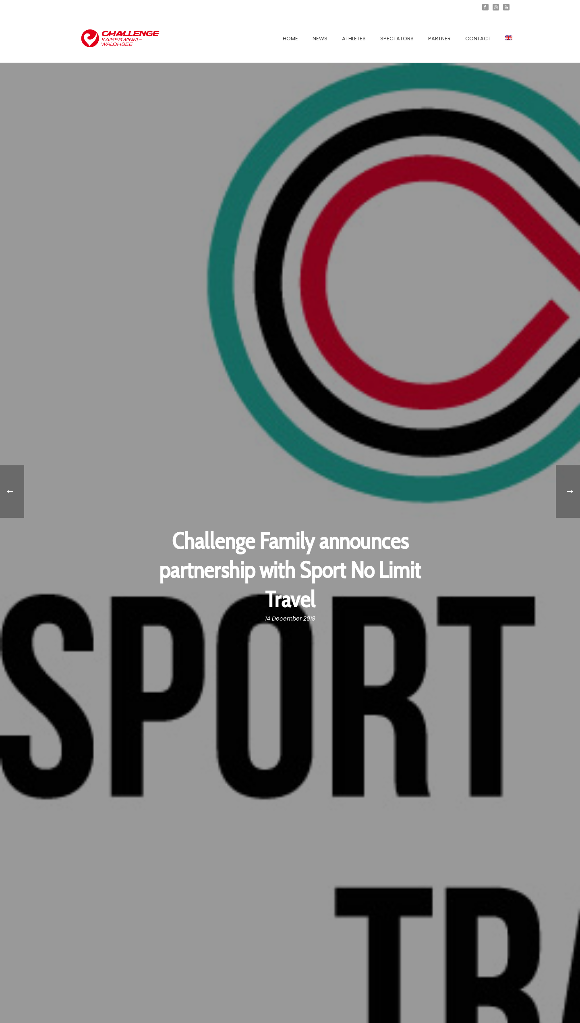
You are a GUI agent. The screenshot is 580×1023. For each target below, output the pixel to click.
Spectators (397, 38)
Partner (439, 38)
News (320, 38)
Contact (478, 38)
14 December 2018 (290, 619)
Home (290, 38)
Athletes (354, 38)
